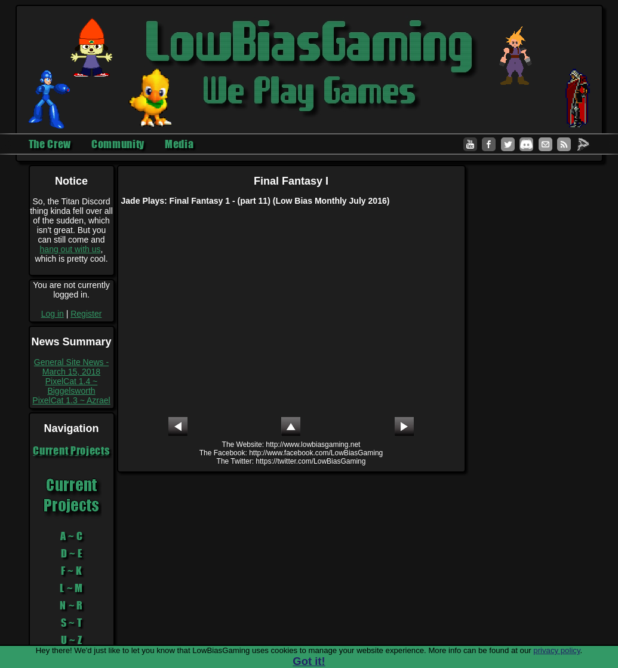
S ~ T (71, 622)
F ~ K (71, 570)
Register (86, 313)
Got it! (309, 661)
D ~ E (71, 553)
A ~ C (71, 536)
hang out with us (70, 249)
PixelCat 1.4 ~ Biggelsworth (71, 386)
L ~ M (71, 588)
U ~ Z (71, 639)
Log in (52, 313)
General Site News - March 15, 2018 (71, 366)
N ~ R (71, 605)
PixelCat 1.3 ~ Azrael (71, 400)
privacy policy (556, 650)
